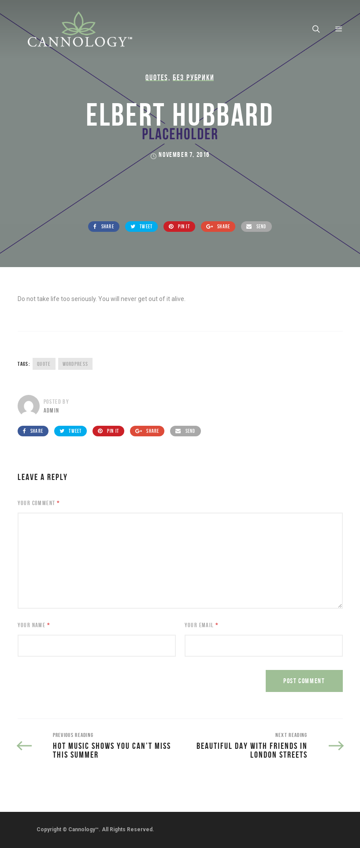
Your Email (202, 625)
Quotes (156, 77)
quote (44, 364)
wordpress (76, 364)
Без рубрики (194, 77)
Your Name (34, 625)
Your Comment (39, 503)
